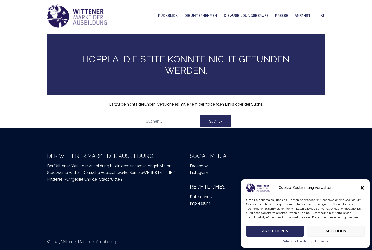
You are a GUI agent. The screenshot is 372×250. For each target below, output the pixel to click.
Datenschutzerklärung (298, 241)
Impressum (323, 241)
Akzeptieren (275, 231)
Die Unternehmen (200, 16)
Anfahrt (303, 16)
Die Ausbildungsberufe (246, 16)
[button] (362, 187)
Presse (281, 16)
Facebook (199, 166)
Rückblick (168, 16)
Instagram (199, 172)
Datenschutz (201, 196)
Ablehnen (335, 231)
